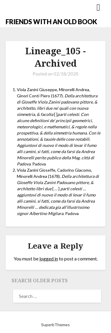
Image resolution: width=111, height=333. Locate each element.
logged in (48, 258)
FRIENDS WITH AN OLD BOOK (51, 22)
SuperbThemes (55, 324)
